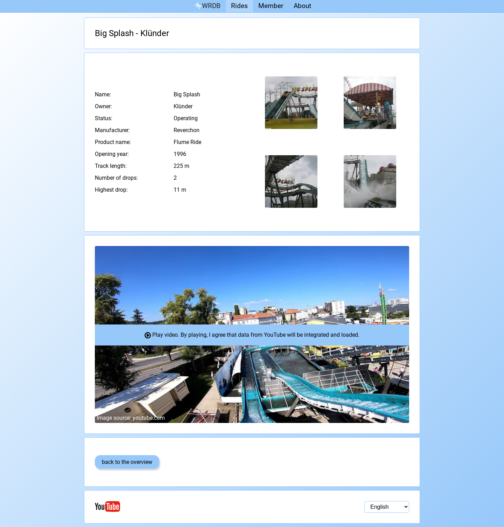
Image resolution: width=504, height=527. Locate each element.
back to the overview (127, 462)
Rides (239, 6)
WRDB (206, 6)
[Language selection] (386, 507)
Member (270, 6)
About (302, 6)
